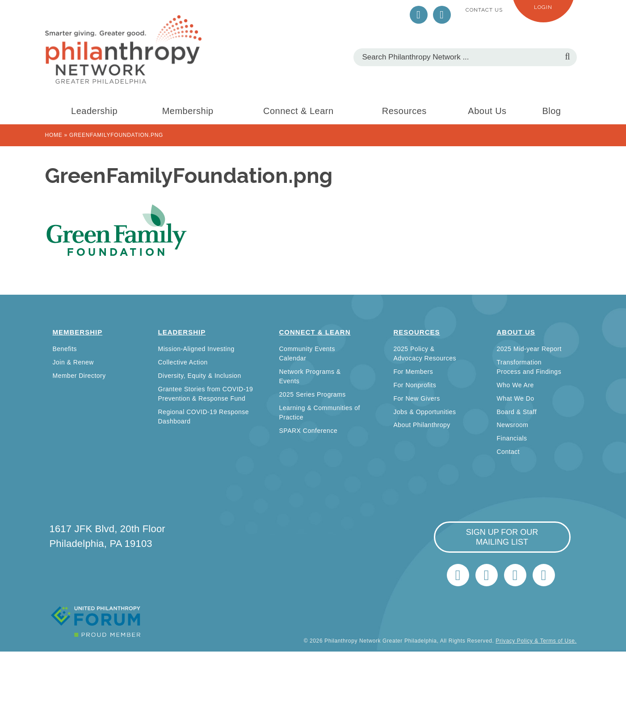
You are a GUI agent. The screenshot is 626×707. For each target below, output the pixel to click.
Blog (551, 111)
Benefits (65, 348)
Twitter (419, 15)
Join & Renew (73, 362)
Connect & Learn (298, 111)
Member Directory (79, 375)
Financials (512, 438)
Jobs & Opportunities (425, 411)
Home (54, 135)
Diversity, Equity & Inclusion (199, 375)
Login (543, 7)
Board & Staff (517, 411)
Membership (188, 111)
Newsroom (513, 424)
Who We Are (515, 385)
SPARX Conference (308, 430)
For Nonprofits (415, 385)
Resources (404, 111)
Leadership (94, 111)
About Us (487, 111)
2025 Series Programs (312, 394)
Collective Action (183, 362)
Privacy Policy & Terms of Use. (536, 641)
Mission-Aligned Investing (196, 348)
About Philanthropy (422, 424)
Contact (508, 451)
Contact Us (484, 10)
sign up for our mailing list (502, 537)
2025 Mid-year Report (529, 348)
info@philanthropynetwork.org (515, 575)
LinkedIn (442, 15)
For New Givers (417, 398)
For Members (413, 371)
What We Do (515, 398)
